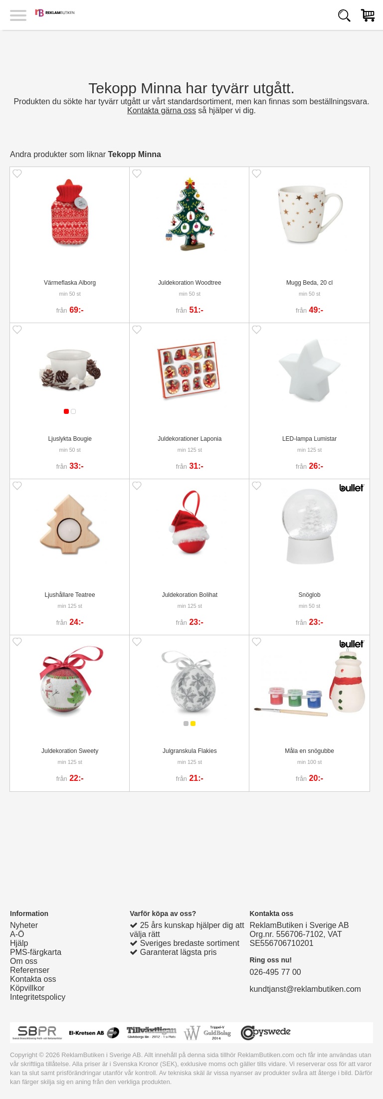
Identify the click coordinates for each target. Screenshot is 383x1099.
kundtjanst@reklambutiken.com (305, 989)
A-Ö (17, 934)
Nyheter (24, 925)
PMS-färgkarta (35, 952)
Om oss (23, 961)
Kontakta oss (33, 979)
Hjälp (19, 943)
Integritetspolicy (37, 997)
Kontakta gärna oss (161, 110)
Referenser (29, 970)
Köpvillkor (27, 988)
